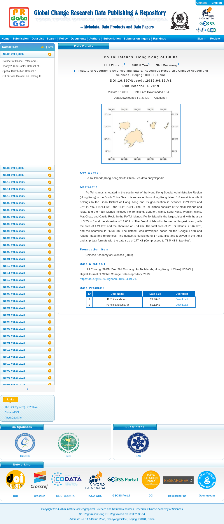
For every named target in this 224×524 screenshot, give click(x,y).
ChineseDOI (12, 412)
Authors (94, 38)
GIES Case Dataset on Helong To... (23, 76)
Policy (63, 38)
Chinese (201, 2)
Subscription (112, 38)
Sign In (201, 38)
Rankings (159, 38)
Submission (20, 38)
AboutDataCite (13, 417)
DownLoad (181, 299)
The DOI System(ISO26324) (21, 407)
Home (5, 38)
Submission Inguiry (137, 38)
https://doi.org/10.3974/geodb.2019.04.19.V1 (108, 279)
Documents (78, 38)
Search (51, 38)
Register (215, 38)
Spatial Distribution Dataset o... (20, 71)
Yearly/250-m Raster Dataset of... (21, 66)
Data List (38, 38)
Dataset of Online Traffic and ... (20, 61)
